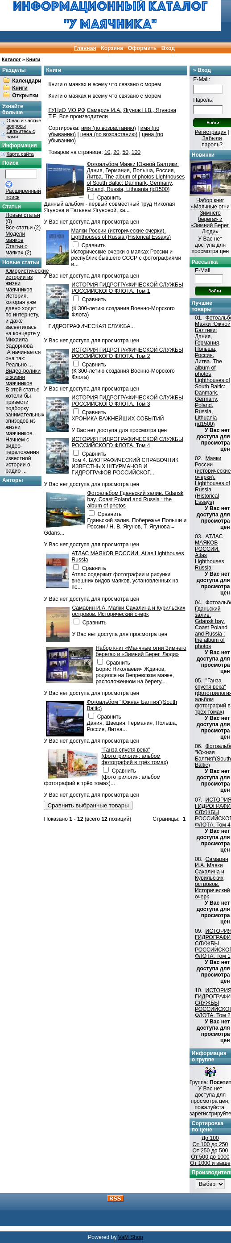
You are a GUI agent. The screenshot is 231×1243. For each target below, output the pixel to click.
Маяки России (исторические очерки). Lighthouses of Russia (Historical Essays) (121, 234)
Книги (33, 59)
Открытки (25, 95)
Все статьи (19, 227)
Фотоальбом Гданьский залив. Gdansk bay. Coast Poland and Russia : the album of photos (135, 499)
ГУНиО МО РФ (66, 110)
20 (116, 152)
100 (136, 152)
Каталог (11, 59)
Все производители (83, 116)
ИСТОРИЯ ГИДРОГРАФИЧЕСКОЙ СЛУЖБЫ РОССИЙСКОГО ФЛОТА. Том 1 (127, 288)
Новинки (203, 155)
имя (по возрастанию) (108, 128)
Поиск (10, 163)
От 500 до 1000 (210, 1157)
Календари (26, 81)
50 (126, 152)
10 (107, 152)
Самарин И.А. (104, 110)
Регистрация (211, 132)
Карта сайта (19, 154)
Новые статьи (22, 215)
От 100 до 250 (210, 1144)
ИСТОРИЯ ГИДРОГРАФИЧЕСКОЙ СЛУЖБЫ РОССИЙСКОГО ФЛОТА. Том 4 (127, 442)
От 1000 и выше (210, 1163)
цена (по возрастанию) (108, 134)
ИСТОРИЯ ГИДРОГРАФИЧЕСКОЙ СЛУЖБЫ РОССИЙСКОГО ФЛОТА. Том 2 (127, 353)
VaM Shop (130, 1237)
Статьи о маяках (16, 249)
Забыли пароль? (212, 141)
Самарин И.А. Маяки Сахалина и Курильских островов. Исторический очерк (128, 611)
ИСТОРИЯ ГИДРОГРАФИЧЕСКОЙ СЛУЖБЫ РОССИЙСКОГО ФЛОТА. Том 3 (127, 401)
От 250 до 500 (210, 1150)
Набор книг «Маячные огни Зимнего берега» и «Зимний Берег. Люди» (140, 651)
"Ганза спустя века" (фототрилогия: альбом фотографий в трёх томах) (134, 756)
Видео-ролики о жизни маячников (23, 377)
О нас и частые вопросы (23, 123)
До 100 (210, 1138)
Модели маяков (15, 237)
